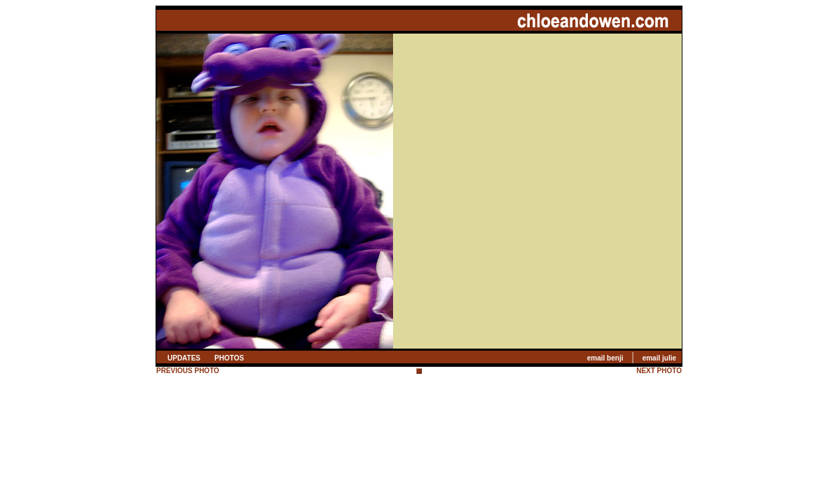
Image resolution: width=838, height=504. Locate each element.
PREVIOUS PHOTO (187, 370)
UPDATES (183, 358)
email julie (659, 358)
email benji (605, 358)
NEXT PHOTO (659, 370)
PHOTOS (229, 358)
